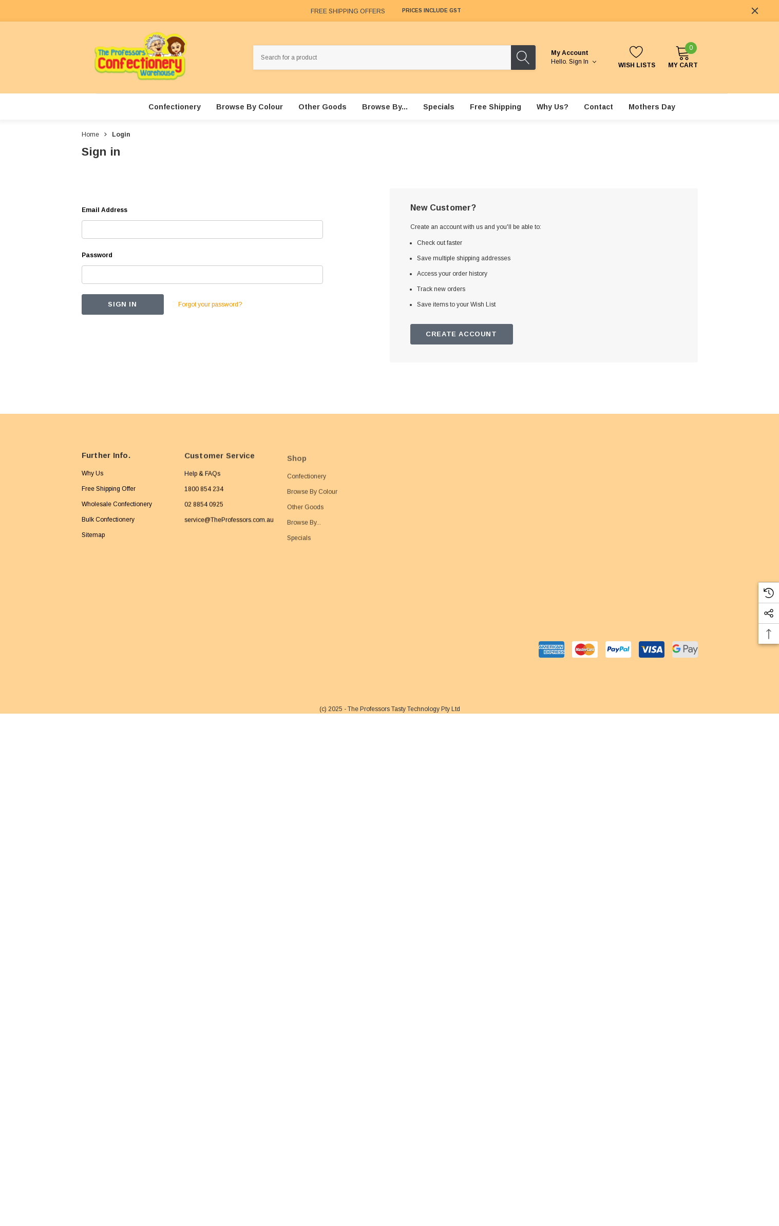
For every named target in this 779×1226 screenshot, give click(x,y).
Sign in (582, 62)
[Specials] (438, 107)
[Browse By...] (384, 107)
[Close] (755, 11)
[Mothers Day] (652, 107)
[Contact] (598, 107)
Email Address (104, 210)
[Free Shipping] (495, 107)
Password (97, 255)
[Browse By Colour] (249, 107)
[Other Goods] (322, 107)
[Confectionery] (174, 107)
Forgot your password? (210, 304)
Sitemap (93, 543)
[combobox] (382, 57)
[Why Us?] (552, 107)
